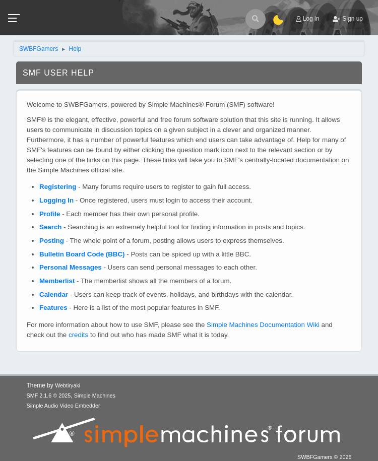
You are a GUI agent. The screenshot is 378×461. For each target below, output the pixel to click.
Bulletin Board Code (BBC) (82, 254)
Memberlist (57, 281)
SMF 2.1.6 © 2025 (49, 395)
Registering (57, 186)
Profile (49, 214)
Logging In (56, 200)
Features (53, 307)
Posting (51, 240)
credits (78, 335)
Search (50, 227)
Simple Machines (94, 395)
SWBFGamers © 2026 (324, 457)
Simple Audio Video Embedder (63, 406)
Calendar (53, 294)
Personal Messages (70, 267)
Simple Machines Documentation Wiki (263, 324)
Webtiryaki (67, 385)
